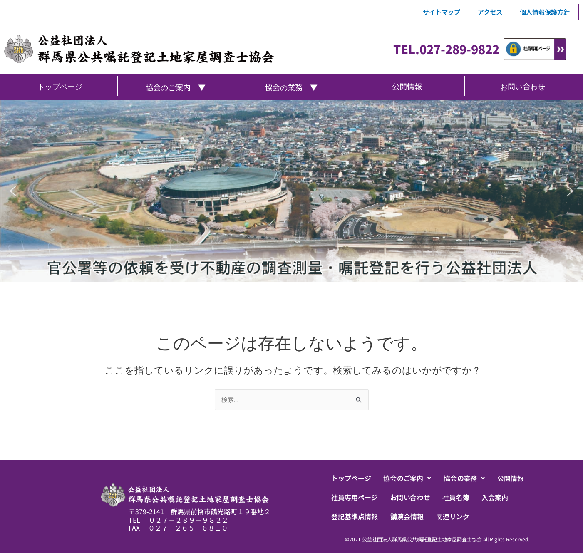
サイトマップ (441, 11)
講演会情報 (407, 516)
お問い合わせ (410, 497)
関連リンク (452, 516)
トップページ (351, 478)
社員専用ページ (354, 497)
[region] (291, 191)
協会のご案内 (407, 478)
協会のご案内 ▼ (176, 87)
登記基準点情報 (354, 516)
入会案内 (494, 497)
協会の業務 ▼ (291, 87)
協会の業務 (464, 478)
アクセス (490, 11)
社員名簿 (455, 497)
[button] (407, 478)
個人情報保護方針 (545, 11)
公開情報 (510, 478)
